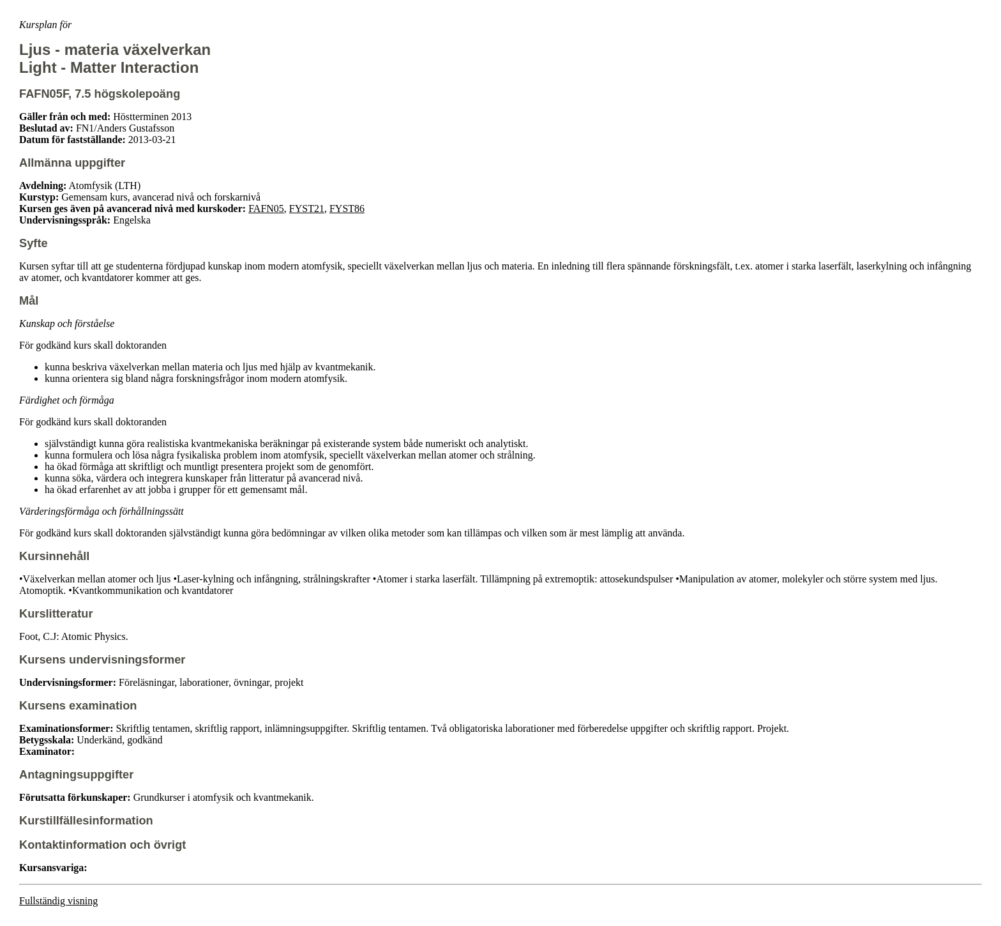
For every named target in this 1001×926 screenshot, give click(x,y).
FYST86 (347, 208)
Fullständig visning (58, 900)
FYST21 (306, 208)
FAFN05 (266, 208)
